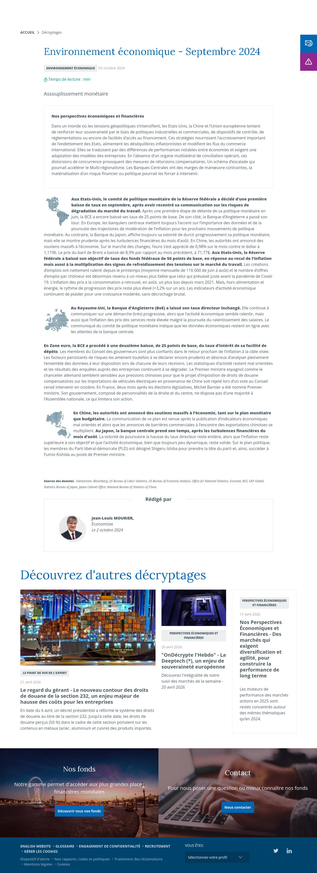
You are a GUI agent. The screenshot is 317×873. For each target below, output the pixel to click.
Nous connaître (152, 12)
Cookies (63, 864)
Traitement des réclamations (138, 859)
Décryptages (52, 32)
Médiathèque (262, 12)
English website (35, 846)
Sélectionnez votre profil (207, 857)
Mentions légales (38, 864)
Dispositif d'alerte (35, 859)
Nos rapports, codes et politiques (82, 859)
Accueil (27, 32)
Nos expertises (89, 12)
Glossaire (64, 846)
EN (283, 12)
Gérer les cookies (41, 851)
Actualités (185, 12)
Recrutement (157, 846)
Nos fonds (119, 12)
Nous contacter (237, 807)
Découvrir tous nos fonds (79, 811)
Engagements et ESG (222, 12)
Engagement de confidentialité (109, 846)
